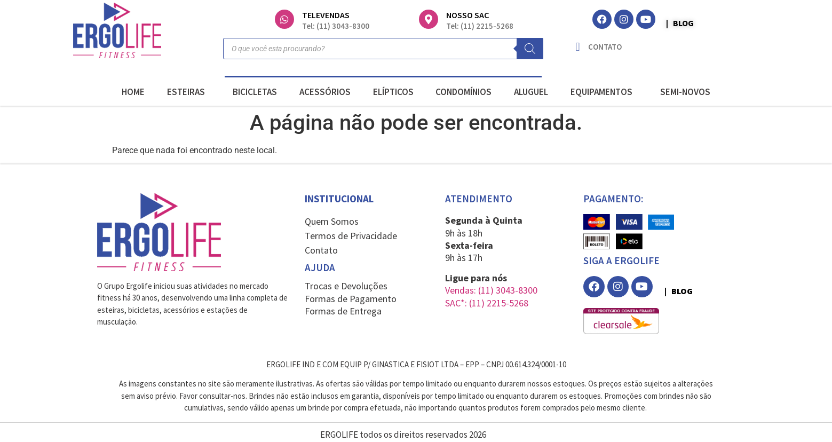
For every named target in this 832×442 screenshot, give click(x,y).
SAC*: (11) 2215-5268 (486, 303)
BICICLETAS (255, 92)
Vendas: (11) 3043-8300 (491, 290)
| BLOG (680, 23)
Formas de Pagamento (351, 299)
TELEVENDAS (326, 15)
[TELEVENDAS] (284, 19)
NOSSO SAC (467, 15)
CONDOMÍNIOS (463, 92)
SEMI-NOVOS (685, 92)
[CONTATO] (578, 47)
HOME (133, 92)
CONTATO (605, 47)
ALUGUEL (531, 92)
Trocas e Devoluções (346, 286)
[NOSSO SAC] (428, 19)
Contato (321, 250)
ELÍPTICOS (393, 92)
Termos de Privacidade (351, 236)
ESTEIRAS (188, 92)
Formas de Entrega (343, 311)
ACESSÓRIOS (325, 92)
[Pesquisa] (530, 48)
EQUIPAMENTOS (604, 92)
